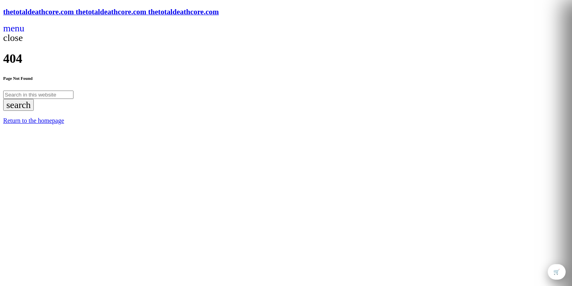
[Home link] (111, 12)
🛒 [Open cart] (556, 272)
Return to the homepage (33, 120)
